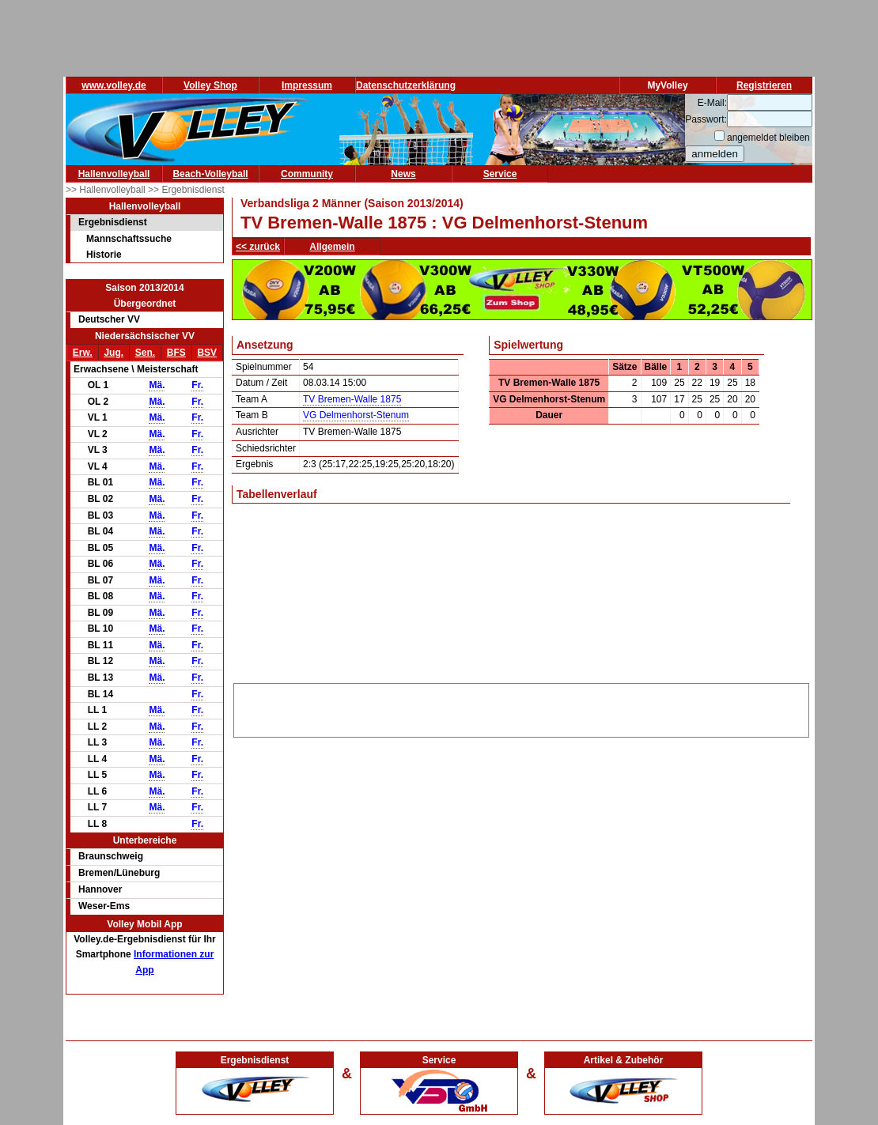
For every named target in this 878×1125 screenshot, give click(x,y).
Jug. (113, 352)
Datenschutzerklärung (406, 85)
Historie (104, 254)
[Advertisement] (521, 707)
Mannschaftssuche (129, 238)
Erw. (83, 352)
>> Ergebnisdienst (186, 189)
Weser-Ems (104, 906)
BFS (176, 352)
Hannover (100, 889)
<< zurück (258, 246)
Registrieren (764, 85)
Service (500, 173)
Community (307, 173)
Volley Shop (210, 85)
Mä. (157, 385)
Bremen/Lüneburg (119, 872)
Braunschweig (110, 856)
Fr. (197, 385)
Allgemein (331, 246)
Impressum (307, 85)
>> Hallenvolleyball (107, 189)
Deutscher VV (109, 319)
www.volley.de (113, 85)
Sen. (145, 352)
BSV (207, 352)
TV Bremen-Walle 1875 (352, 399)
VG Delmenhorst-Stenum (356, 415)
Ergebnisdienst (112, 222)
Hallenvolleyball (114, 173)
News (403, 173)
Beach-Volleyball (210, 173)
